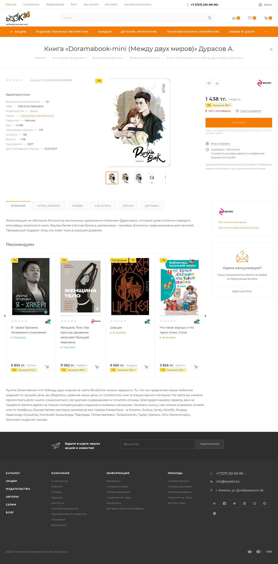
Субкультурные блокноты (37, 115)
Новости (56, 486)
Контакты (57, 502)
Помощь (175, 473)
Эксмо (34, 111)
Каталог (13, 473)
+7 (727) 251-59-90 (204, 4)
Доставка (152, 205)
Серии (11, 504)
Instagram (244, 503)
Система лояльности (64, 508)
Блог (10, 512)
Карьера (57, 497)
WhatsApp (214, 513)
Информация (118, 473)
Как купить (103, 205)
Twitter (234, 503)
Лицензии (58, 519)
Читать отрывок (48, 205)
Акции (11, 481)
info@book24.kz (228, 481)
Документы (58, 524)
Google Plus (264, 503)
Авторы (12, 496)
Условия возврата (180, 492)
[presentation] (5, 316)
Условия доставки (118, 492)
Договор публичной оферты (125, 508)
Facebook (224, 503)
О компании (59, 481)
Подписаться (209, 444)
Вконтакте (214, 503)
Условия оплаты (117, 486)
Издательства (18, 488)
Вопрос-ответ (177, 502)
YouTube (254, 503)
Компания (60, 473)
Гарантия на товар (119, 497)
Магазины (113, 481)
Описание (18, 205)
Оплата (128, 205)
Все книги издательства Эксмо (238, 227)
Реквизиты (114, 502)
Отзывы (77, 205)
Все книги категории (232, 222)
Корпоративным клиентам (69, 513)
